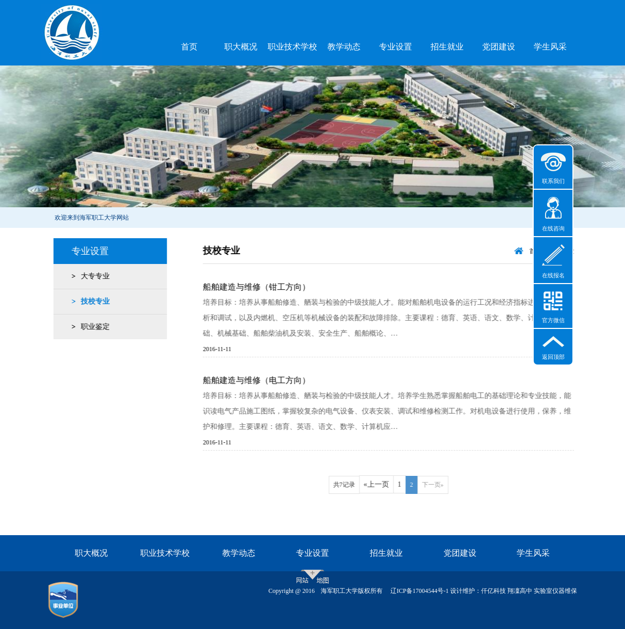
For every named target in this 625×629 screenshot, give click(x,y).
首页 (189, 46)
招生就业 (447, 46)
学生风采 (550, 46)
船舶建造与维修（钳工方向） (265, 287)
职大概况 (240, 46)
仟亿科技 (493, 590)
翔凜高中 (519, 590)
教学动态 (343, 46)
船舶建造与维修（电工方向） (265, 380)
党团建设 (498, 46)
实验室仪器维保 (555, 590)
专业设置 (395, 46)
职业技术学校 (292, 46)
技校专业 (92, 301)
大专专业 (92, 276)
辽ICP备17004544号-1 (419, 590)
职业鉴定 (92, 326)
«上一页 (385, 484)
